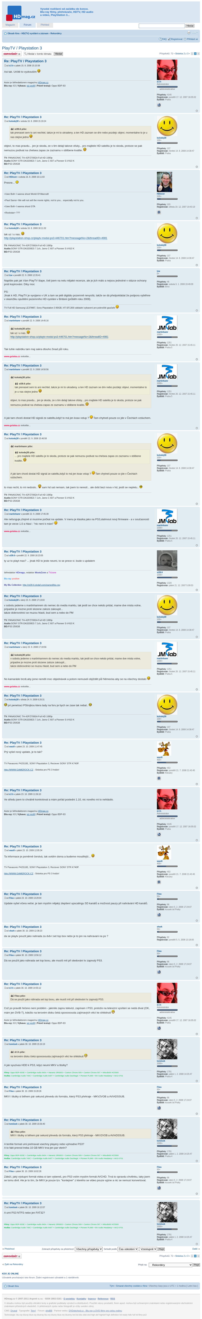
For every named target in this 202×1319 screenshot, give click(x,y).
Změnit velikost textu (195, 32)
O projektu (69, 1298)
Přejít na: (142, 1264)
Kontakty (81, 1298)
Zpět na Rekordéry (13, 1264)
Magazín (10, 24)
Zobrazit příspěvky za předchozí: (72, 1249)
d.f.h (11, 66)
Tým (112, 1286)
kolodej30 (14, 121)
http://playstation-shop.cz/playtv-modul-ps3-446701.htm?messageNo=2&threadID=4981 (55, 238)
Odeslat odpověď (12, 53)
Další (195, 1249)
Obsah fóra (13, 33)
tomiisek (13, 1044)
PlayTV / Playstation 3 (22, 48)
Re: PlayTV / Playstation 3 (25, 61)
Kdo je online (10, 1273)
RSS (112, 1298)
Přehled (45, 24)
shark (12, 931)
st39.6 (12, 555)
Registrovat (177, 39)
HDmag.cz (43, 82)
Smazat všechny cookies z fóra (131, 1286)
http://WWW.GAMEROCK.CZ (18, 769)
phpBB (49, 1310)
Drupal (14, 1310)
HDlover (13, 177)
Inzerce (92, 1298)
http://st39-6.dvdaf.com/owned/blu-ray (41, 585)
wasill (12, 746)
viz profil (31, 85)
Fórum (27, 24)
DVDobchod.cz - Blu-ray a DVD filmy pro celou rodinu (95, 1310)
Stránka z (182, 53)
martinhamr (14, 321)
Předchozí (9, 1249)
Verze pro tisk (188, 32)
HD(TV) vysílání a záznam (35, 33)
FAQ (164, 39)
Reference (103, 1298)
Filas (11, 898)
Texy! (33, 1310)
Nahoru (197, 111)
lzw (10, 275)
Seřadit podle (121, 1249)
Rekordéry (55, 33)
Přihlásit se (192, 39)
